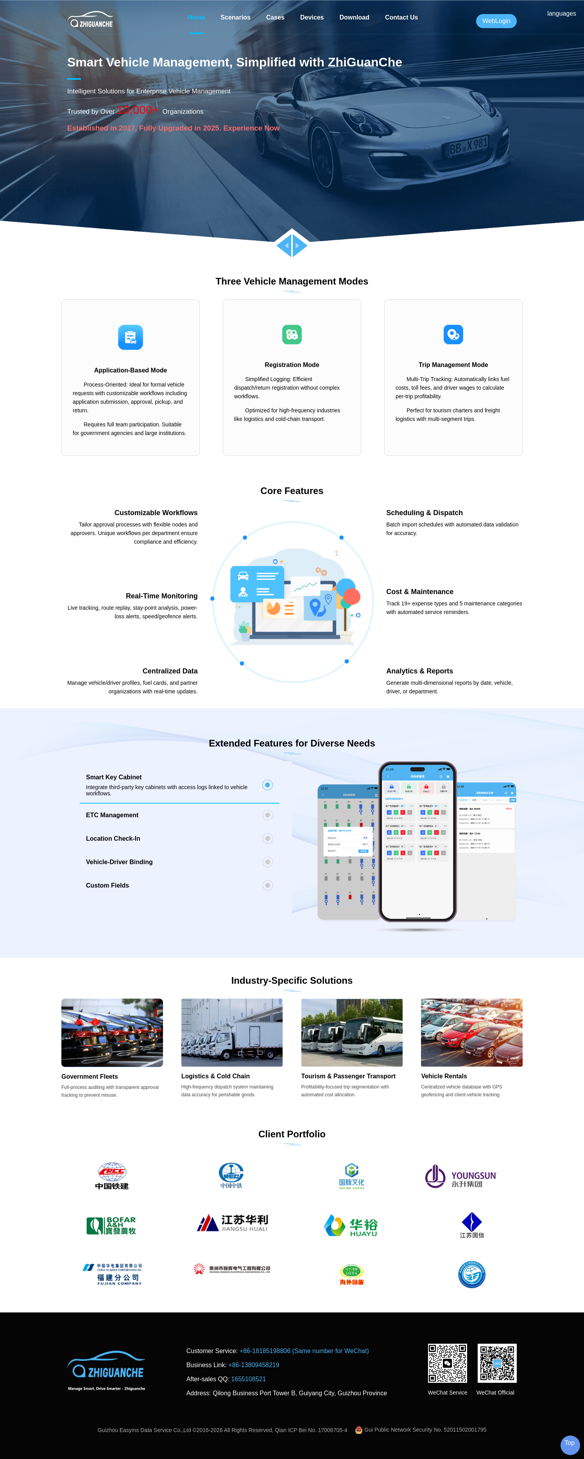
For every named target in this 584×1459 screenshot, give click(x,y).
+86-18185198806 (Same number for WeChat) (304, 1351)
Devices (312, 17)
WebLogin (496, 21)
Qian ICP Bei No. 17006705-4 (311, 1430)
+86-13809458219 (253, 1365)
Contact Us (401, 17)
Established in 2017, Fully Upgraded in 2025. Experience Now (173, 128)
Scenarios (235, 17)
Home (196, 17)
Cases (275, 17)
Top (569, 1442)
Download (354, 17)
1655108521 (248, 1379)
